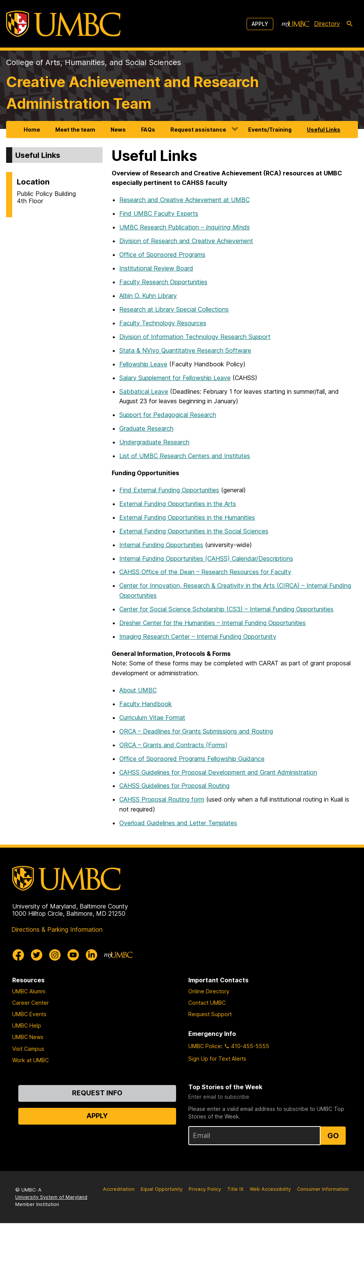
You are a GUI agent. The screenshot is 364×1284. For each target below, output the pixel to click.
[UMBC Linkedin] (91, 955)
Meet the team (75, 129)
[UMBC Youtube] (73, 955)
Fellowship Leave (143, 364)
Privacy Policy (205, 1189)
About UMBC (138, 690)
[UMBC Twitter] (36, 955)
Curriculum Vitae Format (152, 717)
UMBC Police (204, 1046)
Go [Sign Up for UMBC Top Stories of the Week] (333, 1135)
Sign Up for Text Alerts (217, 1058)
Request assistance (198, 129)
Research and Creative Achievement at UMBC (184, 200)
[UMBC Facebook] (18, 955)
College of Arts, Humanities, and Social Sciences (93, 62)
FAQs (148, 129)
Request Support (210, 1014)
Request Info (97, 1093)
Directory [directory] (327, 23)
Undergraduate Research (154, 442)
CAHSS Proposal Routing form (161, 799)
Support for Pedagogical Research (167, 414)
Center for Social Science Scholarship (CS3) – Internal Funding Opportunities (226, 609)
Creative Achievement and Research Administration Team (132, 92)
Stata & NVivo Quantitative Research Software (185, 350)
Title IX (235, 1189)
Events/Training (270, 129)
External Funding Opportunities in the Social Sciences (193, 531)
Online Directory (208, 991)
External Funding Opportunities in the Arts (177, 504)
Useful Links (323, 129)
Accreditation (119, 1189)
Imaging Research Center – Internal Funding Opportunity (197, 636)
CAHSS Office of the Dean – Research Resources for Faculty (205, 572)
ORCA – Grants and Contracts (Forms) (173, 745)
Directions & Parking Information (57, 929)
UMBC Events (29, 1014)
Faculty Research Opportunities (163, 282)
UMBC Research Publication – (184, 227)
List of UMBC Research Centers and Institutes (184, 456)
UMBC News (27, 1037)
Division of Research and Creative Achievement (186, 241)
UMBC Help (26, 1025)
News (118, 129)
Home (32, 129)
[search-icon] (349, 24)
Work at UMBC (30, 1060)
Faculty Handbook (145, 704)
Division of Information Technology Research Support (195, 336)
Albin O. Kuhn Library (148, 295)
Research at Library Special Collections (174, 309)
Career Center (30, 1002)
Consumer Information (323, 1189)
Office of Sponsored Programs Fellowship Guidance (192, 758)
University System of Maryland (51, 1197)
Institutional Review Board (156, 268)
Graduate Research (146, 428)
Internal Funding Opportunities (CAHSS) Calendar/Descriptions (206, 558)
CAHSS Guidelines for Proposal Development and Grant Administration (218, 772)
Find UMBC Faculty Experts (158, 213)
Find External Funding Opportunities (169, 490)
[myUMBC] (295, 24)
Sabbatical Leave (143, 391)
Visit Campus (28, 1048)
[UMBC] (63, 23)
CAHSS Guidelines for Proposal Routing (174, 785)
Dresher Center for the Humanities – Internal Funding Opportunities (212, 623)
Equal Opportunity (162, 1189)
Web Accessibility (270, 1189)
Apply (260, 24)
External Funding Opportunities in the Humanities (187, 517)
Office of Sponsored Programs (162, 254)
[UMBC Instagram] (55, 955)
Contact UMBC (207, 1002)
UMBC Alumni (28, 991)
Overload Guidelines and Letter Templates (178, 823)
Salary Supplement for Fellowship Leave (175, 378)
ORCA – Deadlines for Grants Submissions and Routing (196, 731)
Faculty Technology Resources (162, 323)
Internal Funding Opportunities (161, 545)
